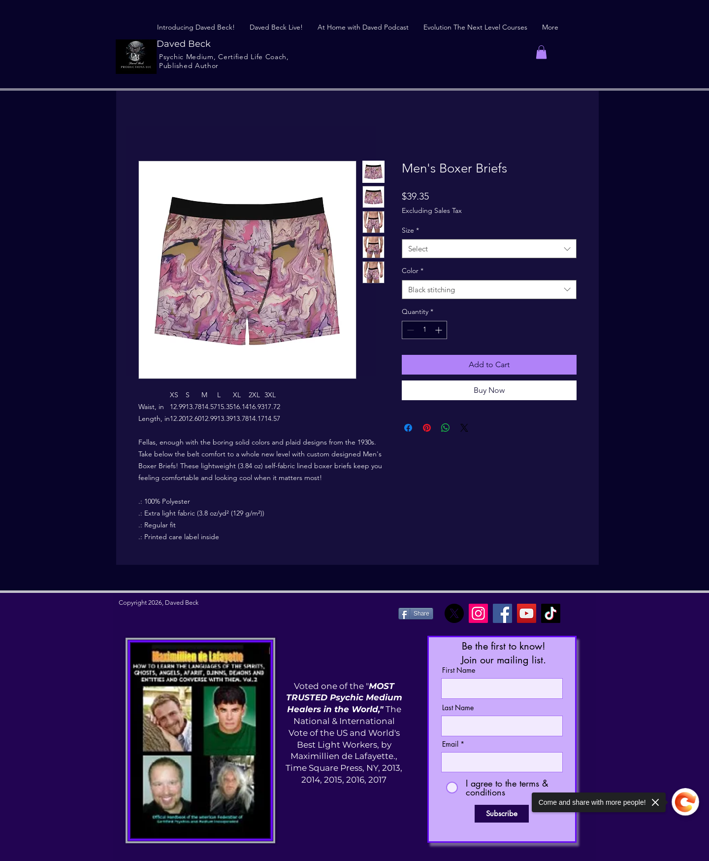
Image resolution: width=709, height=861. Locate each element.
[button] (541, 52)
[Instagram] (478, 613)
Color (412, 270)
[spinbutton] (424, 330)
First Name (458, 670)
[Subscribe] (502, 814)
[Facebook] (502, 613)
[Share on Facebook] (408, 428)
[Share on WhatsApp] (445, 428)
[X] (454, 613)
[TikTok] (550, 613)
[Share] (415, 614)
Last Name (458, 707)
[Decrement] (409, 330)
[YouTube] (526, 613)
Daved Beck (184, 43)
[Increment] (439, 330)
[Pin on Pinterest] (427, 428)
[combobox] (489, 248)
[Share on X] (464, 428)
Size (410, 230)
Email (450, 744)
